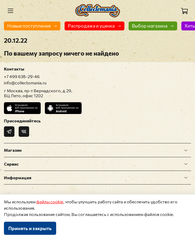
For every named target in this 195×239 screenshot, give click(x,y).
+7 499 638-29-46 (22, 76)
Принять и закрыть (30, 228)
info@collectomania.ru (25, 82)
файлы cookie (49, 201)
